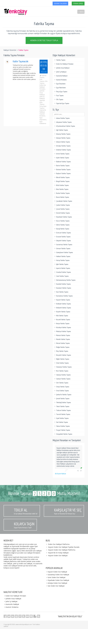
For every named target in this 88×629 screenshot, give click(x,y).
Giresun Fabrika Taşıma (62, 248)
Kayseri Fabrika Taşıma (62, 300)
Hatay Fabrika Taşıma (61, 260)
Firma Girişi (78, 3)
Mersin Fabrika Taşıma (62, 343)
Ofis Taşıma (58, 99)
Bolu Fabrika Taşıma (61, 189)
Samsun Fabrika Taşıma (62, 379)
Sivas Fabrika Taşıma (61, 391)
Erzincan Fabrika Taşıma (62, 233)
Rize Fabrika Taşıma (61, 371)
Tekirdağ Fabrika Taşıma (62, 402)
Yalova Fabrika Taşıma (62, 426)
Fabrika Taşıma (59, 60)
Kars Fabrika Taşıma (61, 292)
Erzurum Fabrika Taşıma (62, 237)
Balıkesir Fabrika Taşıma (62, 162)
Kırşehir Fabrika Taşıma (62, 312)
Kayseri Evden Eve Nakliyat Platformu (61, 550)
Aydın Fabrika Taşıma (61, 158)
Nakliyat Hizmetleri (10, 50)
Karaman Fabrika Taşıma (62, 288)
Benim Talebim (60, 3)
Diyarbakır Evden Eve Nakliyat (57, 580)
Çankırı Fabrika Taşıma (62, 205)
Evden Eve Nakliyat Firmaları (63, 64)
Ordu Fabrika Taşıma (61, 363)
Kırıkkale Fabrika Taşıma (62, 304)
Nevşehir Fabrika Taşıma (62, 355)
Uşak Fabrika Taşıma (61, 418)
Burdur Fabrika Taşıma (62, 193)
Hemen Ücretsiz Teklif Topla (44, 40)
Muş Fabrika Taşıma (61, 351)
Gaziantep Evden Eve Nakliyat (57, 575)
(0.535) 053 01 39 (44, 66)
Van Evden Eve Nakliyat (55, 586)
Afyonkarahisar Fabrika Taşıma (64, 126)
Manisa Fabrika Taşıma (62, 335)
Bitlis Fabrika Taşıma (61, 185)
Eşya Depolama (59, 84)
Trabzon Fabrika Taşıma (62, 410)
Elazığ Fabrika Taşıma (61, 229)
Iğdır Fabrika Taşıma (61, 264)
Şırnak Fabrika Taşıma (61, 398)
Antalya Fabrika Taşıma (62, 146)
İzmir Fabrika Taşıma (61, 276)
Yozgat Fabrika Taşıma (62, 430)
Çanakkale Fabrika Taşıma (63, 201)
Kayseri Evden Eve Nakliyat (58, 555)
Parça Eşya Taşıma (60, 91)
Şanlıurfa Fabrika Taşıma (62, 394)
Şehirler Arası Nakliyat (62, 68)
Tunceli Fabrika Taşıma (62, 414)
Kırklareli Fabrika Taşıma (62, 308)
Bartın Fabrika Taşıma (61, 165)
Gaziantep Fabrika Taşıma (63, 244)
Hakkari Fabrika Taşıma (62, 256)
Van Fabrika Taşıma (61, 422)
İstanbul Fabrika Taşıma (62, 272)
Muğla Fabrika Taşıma (61, 347)
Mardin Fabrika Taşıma (62, 339)
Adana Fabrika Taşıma (62, 118)
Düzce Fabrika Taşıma (61, 221)
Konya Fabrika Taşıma (61, 323)
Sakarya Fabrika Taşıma (62, 375)
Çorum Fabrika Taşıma (61, 209)
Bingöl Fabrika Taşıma (61, 181)
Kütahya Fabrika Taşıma (62, 327)
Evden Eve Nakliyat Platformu (59, 544)
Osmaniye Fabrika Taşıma (63, 367)
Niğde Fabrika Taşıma (61, 359)
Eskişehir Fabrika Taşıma (62, 240)
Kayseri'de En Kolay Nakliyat (58, 553)
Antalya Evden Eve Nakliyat (56, 583)
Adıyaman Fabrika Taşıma (63, 122)
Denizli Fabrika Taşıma (62, 213)
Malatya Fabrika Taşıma (62, 331)
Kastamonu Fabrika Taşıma (63, 296)
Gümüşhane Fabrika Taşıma (63, 252)
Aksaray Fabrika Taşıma (62, 134)
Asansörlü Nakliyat (61, 76)
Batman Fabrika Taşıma (62, 169)
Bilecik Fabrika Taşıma (62, 177)
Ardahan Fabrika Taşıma (62, 150)
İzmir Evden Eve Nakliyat (56, 577)
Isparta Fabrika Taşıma (62, 268)
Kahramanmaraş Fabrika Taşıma (64, 280)
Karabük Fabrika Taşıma (62, 284)
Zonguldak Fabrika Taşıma (63, 434)
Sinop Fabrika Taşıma (61, 387)
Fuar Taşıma (58, 95)
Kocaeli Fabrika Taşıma (62, 319)
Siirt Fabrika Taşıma (61, 383)
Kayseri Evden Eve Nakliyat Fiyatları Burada (63, 547)
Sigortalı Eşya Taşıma (61, 103)
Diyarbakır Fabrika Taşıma (63, 217)
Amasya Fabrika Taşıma (62, 138)
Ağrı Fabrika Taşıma (61, 130)
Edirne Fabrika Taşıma (61, 225)
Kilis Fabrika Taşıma (61, 315)
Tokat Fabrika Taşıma (61, 406)
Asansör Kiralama (60, 80)
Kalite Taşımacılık (20, 61)
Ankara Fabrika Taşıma (62, 142)
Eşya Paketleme (60, 88)
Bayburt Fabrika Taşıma (62, 173)
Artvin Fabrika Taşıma (61, 154)
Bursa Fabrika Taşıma (61, 197)
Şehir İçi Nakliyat (60, 72)
